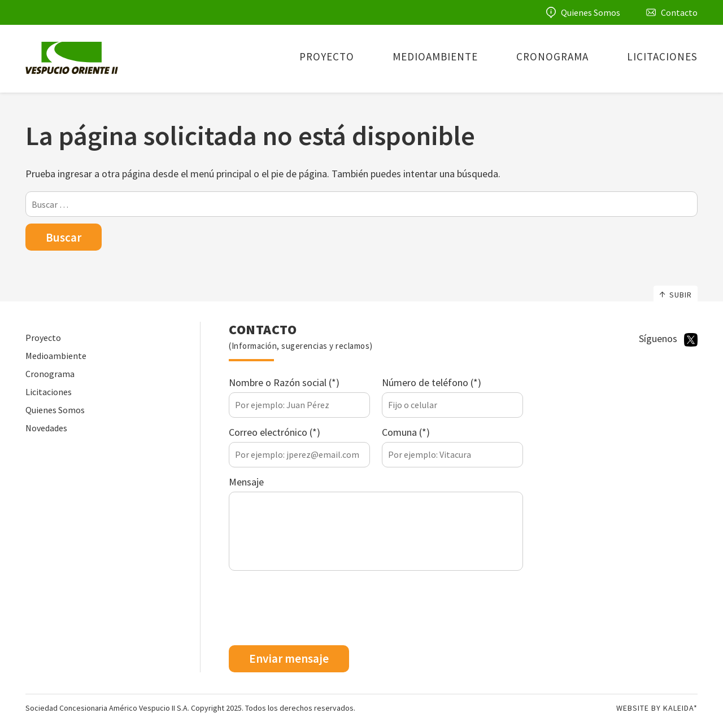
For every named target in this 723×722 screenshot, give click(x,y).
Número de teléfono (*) (431, 382)
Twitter (691, 340)
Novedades (46, 428)
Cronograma (552, 56)
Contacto (679, 12)
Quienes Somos (590, 12)
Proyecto (326, 56)
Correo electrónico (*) (274, 432)
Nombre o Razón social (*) (284, 382)
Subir (675, 295)
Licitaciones (662, 56)
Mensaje (246, 481)
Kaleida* (680, 708)
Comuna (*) (406, 432)
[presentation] (314, 610)
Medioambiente (435, 56)
